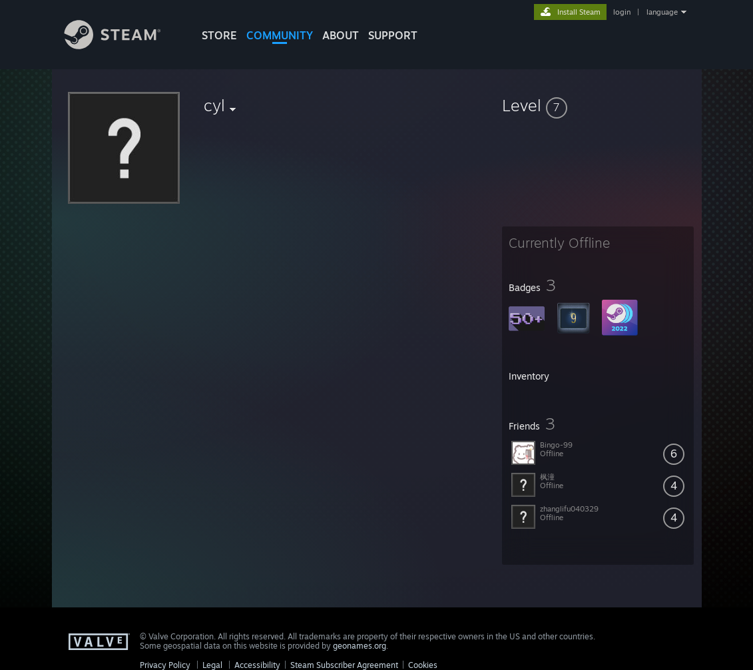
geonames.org (359, 646)
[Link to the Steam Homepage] (122, 45)
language (662, 12)
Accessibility (257, 665)
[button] (598, 105)
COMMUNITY (279, 35)
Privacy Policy (165, 665)
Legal (212, 665)
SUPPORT (392, 35)
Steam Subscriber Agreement (344, 665)
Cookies (422, 665)
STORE (219, 35)
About (340, 35)
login (621, 12)
